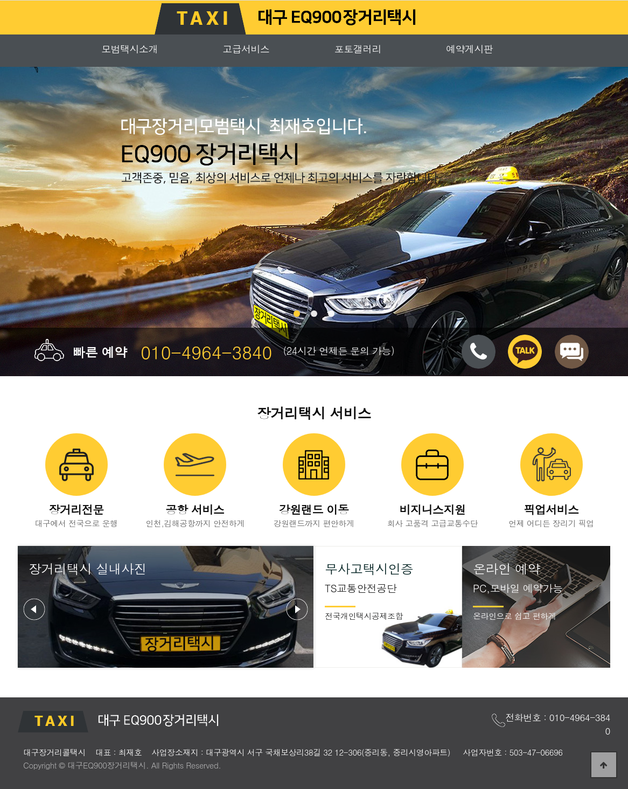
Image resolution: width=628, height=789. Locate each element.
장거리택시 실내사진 (87, 568)
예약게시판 (469, 49)
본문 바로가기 (0, 0)
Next (297, 609)
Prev (34, 609)
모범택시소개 (129, 49)
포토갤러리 (358, 49)
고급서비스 (246, 49)
